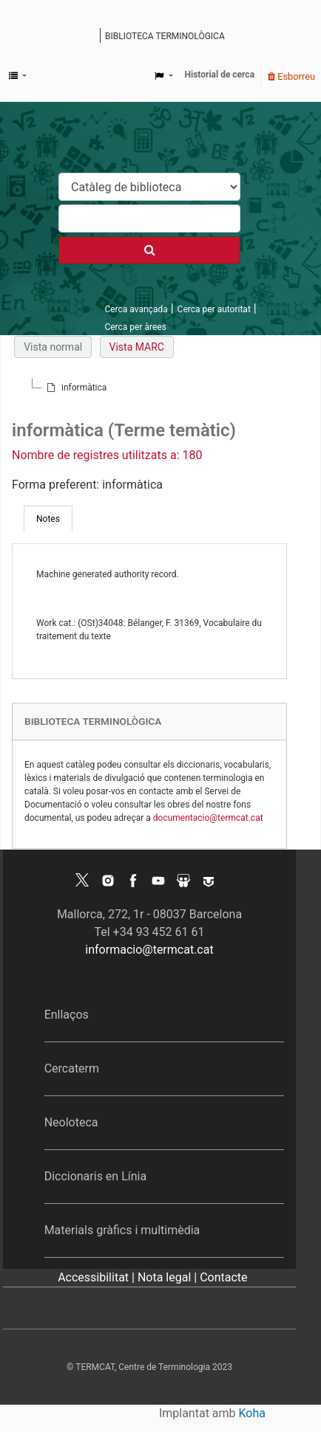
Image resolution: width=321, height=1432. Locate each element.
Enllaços (66, 1015)
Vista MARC (136, 347)
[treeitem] (75, 387)
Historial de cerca (220, 74)
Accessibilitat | (98, 1277)
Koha (252, 1413)
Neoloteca (71, 1122)
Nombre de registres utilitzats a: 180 (107, 455)
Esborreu (291, 76)
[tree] (149, 387)
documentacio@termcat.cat (208, 818)
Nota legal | (169, 1277)
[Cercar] (149, 250)
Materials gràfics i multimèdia (122, 1230)
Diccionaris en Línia (95, 1176)
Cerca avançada (135, 309)
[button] (18, 76)
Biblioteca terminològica (165, 36)
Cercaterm (71, 1068)
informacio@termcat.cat (149, 950)
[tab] (48, 519)
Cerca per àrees (135, 327)
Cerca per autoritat (214, 309)
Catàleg (90, 37)
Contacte (223, 1277)
